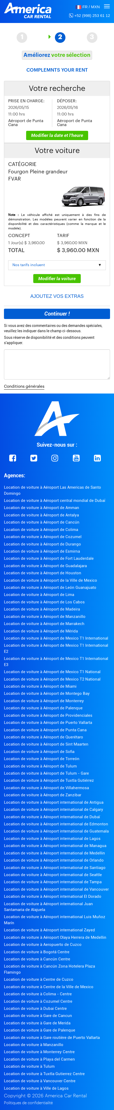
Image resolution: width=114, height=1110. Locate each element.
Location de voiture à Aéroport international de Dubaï (52, 817)
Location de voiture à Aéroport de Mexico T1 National (52, 671)
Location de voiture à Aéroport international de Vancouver (56, 889)
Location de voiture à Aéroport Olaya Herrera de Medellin (55, 937)
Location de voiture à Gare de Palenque (39, 1030)
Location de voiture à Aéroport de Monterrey (44, 701)
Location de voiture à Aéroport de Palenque (43, 708)
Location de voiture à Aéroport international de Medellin (54, 853)
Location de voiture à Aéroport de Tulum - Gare (46, 773)
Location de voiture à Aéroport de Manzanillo (45, 616)
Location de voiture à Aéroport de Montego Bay (47, 693)
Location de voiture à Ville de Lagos (36, 1088)
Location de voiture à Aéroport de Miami (40, 686)
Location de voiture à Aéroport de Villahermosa (46, 787)
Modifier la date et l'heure (57, 135)
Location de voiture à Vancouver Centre (39, 1081)
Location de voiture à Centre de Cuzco (38, 979)
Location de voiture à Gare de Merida (37, 1023)
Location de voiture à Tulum (29, 1066)
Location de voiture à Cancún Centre (37, 959)
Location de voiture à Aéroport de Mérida (41, 631)
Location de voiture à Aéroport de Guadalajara (45, 565)
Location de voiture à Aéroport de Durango (42, 544)
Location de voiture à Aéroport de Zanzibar (42, 795)
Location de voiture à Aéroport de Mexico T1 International (56, 638)
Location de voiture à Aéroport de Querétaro (43, 737)
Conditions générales (24, 386)
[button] (87, 6)
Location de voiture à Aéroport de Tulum (40, 766)
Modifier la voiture (57, 278)
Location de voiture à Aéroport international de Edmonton (56, 824)
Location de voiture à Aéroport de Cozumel (43, 536)
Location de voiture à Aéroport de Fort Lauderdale (49, 558)
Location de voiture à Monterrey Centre (39, 1051)
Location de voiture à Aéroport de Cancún (41, 522)
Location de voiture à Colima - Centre (38, 994)
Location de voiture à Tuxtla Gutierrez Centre (44, 1073)
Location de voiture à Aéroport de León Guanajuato (50, 587)
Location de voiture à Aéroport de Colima (41, 529)
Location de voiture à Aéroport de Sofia (39, 751)
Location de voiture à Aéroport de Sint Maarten (46, 744)
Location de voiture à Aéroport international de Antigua (53, 802)
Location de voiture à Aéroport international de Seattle (53, 874)
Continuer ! (57, 314)
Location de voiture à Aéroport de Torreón (41, 758)
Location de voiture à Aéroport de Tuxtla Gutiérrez (49, 780)
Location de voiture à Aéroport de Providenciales (48, 715)
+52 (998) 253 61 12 (89, 15)
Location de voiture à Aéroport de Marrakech (44, 623)
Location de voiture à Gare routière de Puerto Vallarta (52, 1037)
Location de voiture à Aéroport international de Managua (55, 845)
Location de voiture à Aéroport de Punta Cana (45, 730)
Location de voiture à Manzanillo (33, 1044)
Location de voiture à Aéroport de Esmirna (42, 551)
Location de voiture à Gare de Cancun (38, 1015)
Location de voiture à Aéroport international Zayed (49, 930)
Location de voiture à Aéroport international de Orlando (54, 860)
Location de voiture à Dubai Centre (35, 1008)
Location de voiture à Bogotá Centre (36, 952)
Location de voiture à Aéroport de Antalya (41, 515)
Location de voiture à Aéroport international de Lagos (52, 838)
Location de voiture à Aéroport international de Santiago (55, 867)
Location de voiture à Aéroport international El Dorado (52, 896)
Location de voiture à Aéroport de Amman (41, 507)
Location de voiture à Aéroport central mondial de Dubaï (54, 500)
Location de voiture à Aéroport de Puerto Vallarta (48, 722)
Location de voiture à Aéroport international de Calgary (53, 809)
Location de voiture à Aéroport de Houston (42, 573)
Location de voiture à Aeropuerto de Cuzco (43, 944)
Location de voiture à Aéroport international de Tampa (53, 882)
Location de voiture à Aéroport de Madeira (42, 609)
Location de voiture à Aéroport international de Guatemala (56, 831)
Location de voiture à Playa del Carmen (39, 1059)
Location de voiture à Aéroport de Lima (39, 594)
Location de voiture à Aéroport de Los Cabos (44, 602)
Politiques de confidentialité (28, 1103)
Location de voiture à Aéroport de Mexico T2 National (52, 679)
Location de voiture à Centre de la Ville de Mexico (48, 986)
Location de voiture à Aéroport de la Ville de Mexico (50, 580)
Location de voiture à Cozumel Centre (38, 1001)
